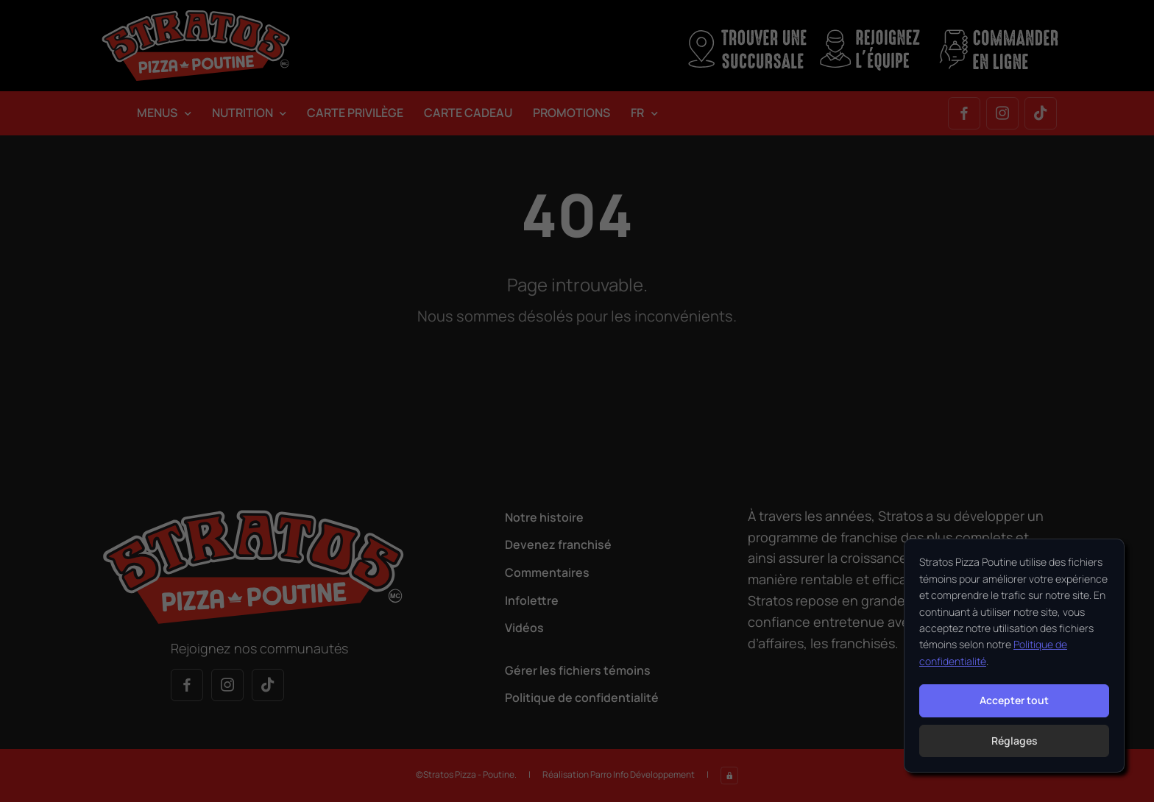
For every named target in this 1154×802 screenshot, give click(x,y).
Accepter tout (1014, 700)
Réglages (1014, 741)
